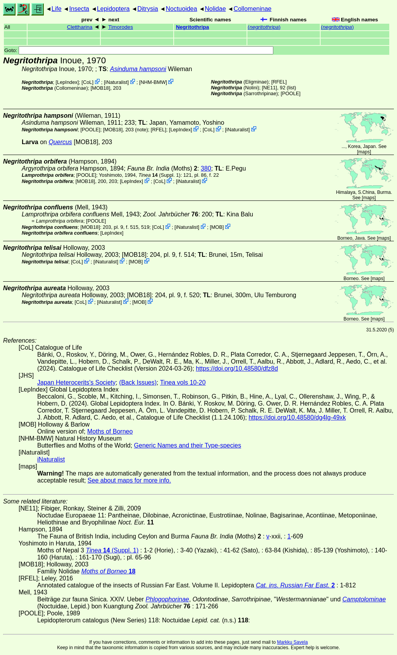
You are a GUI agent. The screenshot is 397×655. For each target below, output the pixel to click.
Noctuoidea (181, 8)
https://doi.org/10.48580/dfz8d (237, 368)
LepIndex (67, 82)
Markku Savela (292, 642)
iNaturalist (116, 82)
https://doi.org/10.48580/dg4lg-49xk (297, 417)
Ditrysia (147, 8)
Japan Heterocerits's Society (76, 382)
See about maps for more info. (129, 480)
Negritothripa (192, 27)
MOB (217, 227)
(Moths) (162, 168)
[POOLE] (290, 93)
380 (206, 168)
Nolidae (215, 8)
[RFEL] (279, 82)
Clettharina (80, 27)
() (264, 27)
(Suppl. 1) (159, 175)
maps (363, 152)
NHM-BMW (153, 82)
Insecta (79, 8)
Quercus (60, 142)
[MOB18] (100, 88)
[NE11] (269, 88)
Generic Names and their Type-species (187, 445)
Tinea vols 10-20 (183, 382)
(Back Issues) (138, 382)
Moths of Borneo (110, 431)
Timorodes (120, 27)
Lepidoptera (113, 8)
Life (57, 8)
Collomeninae (252, 8)
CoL (87, 82)
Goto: (138, 50)
